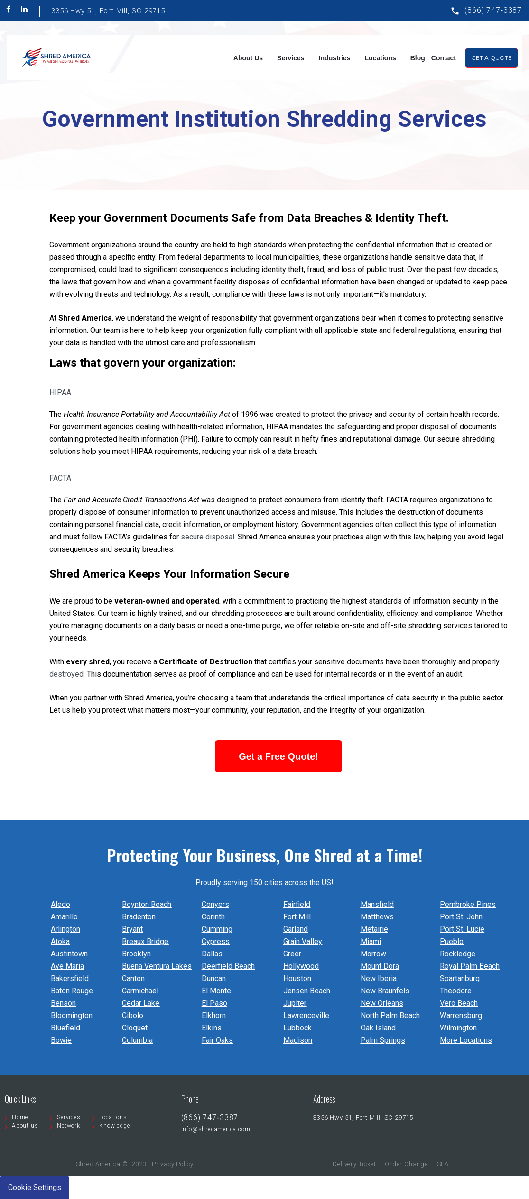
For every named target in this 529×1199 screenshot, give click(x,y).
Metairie (374, 929)
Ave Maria (67, 966)
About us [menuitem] (25, 1126)
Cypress (216, 941)
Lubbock (297, 1027)
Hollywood (301, 966)
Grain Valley (302, 941)
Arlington (65, 929)
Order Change (406, 1164)
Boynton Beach (146, 904)
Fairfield (296, 904)
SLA (443, 1164)
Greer (292, 953)
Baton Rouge (72, 990)
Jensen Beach (306, 990)
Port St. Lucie (462, 929)
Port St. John (461, 916)
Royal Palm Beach (470, 966)
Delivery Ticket (354, 1164)
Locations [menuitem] (380, 58)
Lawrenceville (306, 1015)
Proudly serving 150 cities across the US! (264, 882)
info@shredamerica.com (216, 1129)
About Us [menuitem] (248, 58)
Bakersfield (70, 978)
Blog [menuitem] (417, 58)
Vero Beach (459, 1003)
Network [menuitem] (68, 1126)
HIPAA (60, 392)
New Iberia (379, 978)
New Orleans (382, 1003)
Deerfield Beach (228, 966)
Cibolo (132, 1015)
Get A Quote (491, 57)
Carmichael (140, 990)
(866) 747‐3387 (493, 10)
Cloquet (135, 1027)
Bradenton (139, 916)
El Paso (214, 1003)
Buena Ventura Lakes (157, 966)
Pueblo (452, 941)
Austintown (69, 953)
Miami (371, 941)
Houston (297, 978)
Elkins (212, 1027)
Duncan (214, 978)
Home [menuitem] (20, 1117)
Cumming (217, 929)
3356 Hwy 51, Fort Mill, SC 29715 (108, 11)
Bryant (132, 929)
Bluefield (65, 1027)
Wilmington (458, 1027)
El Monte (216, 990)
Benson (63, 1003)
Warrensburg (461, 1015)
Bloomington (72, 1015)
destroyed (66, 674)
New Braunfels (385, 990)
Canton (133, 978)
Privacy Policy (173, 1164)
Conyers (215, 904)
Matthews (377, 916)
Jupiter (294, 1003)
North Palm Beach (390, 1015)
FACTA (60, 477)
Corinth (213, 916)
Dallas (212, 953)
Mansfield (377, 904)
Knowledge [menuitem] (114, 1126)
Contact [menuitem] (443, 58)
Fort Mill (297, 916)
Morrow (373, 953)
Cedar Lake (140, 1003)
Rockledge (457, 953)
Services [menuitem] (291, 58)
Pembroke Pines (468, 904)
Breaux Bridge (145, 941)
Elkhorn (214, 1015)
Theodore (456, 990)
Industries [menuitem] (335, 58)
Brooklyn (136, 953)
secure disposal (207, 536)
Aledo (60, 904)
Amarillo (64, 916)
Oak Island (378, 1027)
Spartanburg (460, 978)
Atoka (60, 941)
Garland (295, 929)
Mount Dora (380, 966)
